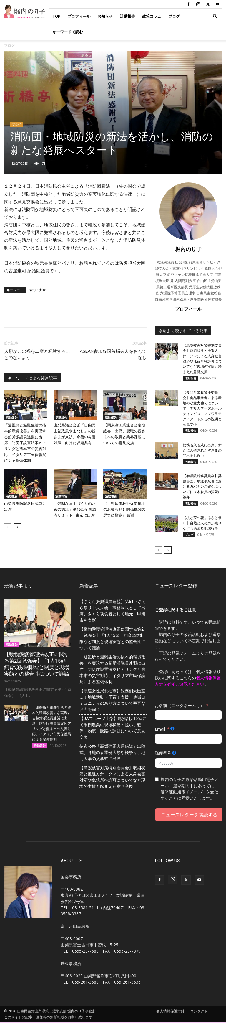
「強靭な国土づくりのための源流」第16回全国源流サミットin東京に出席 (75, 509)
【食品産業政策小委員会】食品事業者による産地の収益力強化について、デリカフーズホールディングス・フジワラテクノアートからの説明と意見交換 (202, 408)
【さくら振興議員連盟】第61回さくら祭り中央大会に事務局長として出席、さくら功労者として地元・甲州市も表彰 (112, 611)
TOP (56, 16)
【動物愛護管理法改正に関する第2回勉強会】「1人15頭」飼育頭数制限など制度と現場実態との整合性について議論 (112, 638)
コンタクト (199, 1011)
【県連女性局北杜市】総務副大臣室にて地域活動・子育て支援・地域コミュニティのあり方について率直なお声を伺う (112, 700)
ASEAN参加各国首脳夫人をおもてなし (113, 354)
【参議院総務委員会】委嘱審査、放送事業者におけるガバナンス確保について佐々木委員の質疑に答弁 (202, 487)
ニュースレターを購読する (189, 815)
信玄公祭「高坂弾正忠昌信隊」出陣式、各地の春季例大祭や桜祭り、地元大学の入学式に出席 (112, 752)
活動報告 (127, 16)
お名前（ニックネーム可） (179, 706)
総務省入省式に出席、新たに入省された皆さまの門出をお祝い (202, 450)
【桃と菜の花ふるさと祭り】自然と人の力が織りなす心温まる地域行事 (202, 523)
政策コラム (151, 16)
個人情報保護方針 (170, 1011)
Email (160, 729)
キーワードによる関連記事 (32, 378)
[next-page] (17, 527)
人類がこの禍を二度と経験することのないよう (37, 354)
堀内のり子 (188, 249)
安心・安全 (37, 290)
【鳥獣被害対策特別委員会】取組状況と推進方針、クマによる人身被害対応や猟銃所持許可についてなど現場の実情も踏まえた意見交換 (112, 777)
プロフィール (78, 16)
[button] (215, 16)
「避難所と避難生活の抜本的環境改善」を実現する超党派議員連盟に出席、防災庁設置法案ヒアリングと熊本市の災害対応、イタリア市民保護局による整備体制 (25, 443)
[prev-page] (7, 527)
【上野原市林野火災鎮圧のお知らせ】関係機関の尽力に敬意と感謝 (124, 509)
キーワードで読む (67, 31)
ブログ (174, 16)
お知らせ (105, 16)
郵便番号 (163, 753)
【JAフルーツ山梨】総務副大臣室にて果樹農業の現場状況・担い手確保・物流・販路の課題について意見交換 (113, 728)
